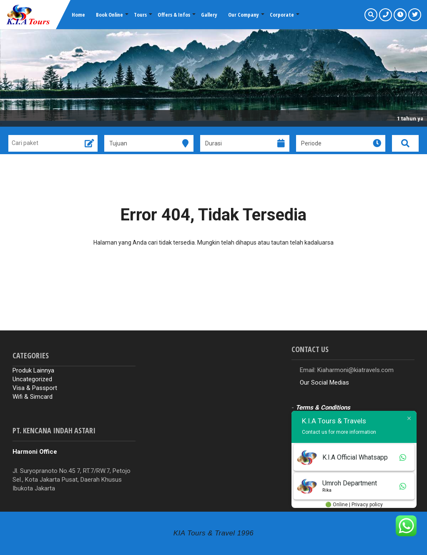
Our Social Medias (324, 382)
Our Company (243, 14)
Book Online (109, 14)
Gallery (209, 14)
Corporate (282, 14)
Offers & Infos (174, 14)
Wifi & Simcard (33, 396)
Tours (140, 14)
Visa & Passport (35, 388)
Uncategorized (32, 379)
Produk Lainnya (33, 370)
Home (78, 14)
